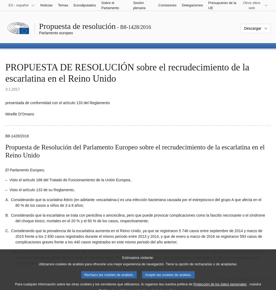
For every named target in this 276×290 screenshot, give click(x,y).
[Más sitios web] (255, 5)
